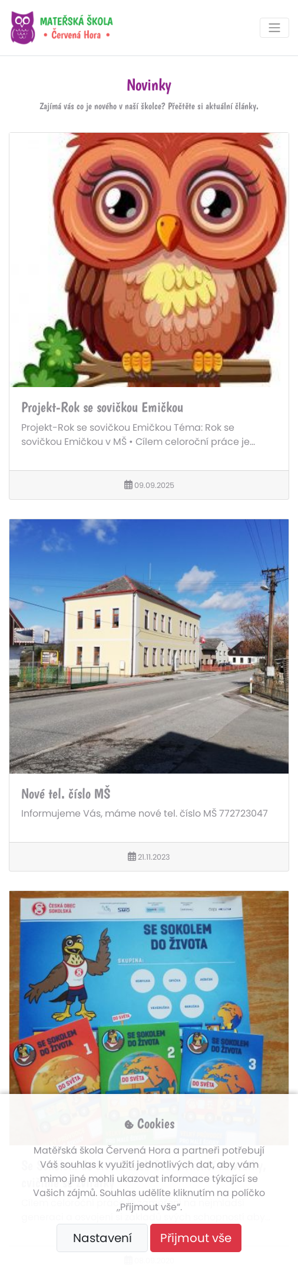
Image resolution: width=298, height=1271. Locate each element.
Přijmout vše (195, 1238)
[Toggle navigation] (274, 28)
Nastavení (102, 1238)
